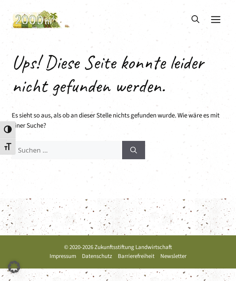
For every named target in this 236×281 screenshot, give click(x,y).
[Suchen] (133, 150)
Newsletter (173, 256)
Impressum (63, 256)
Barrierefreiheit (136, 256)
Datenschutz (97, 256)
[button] (195, 19)
